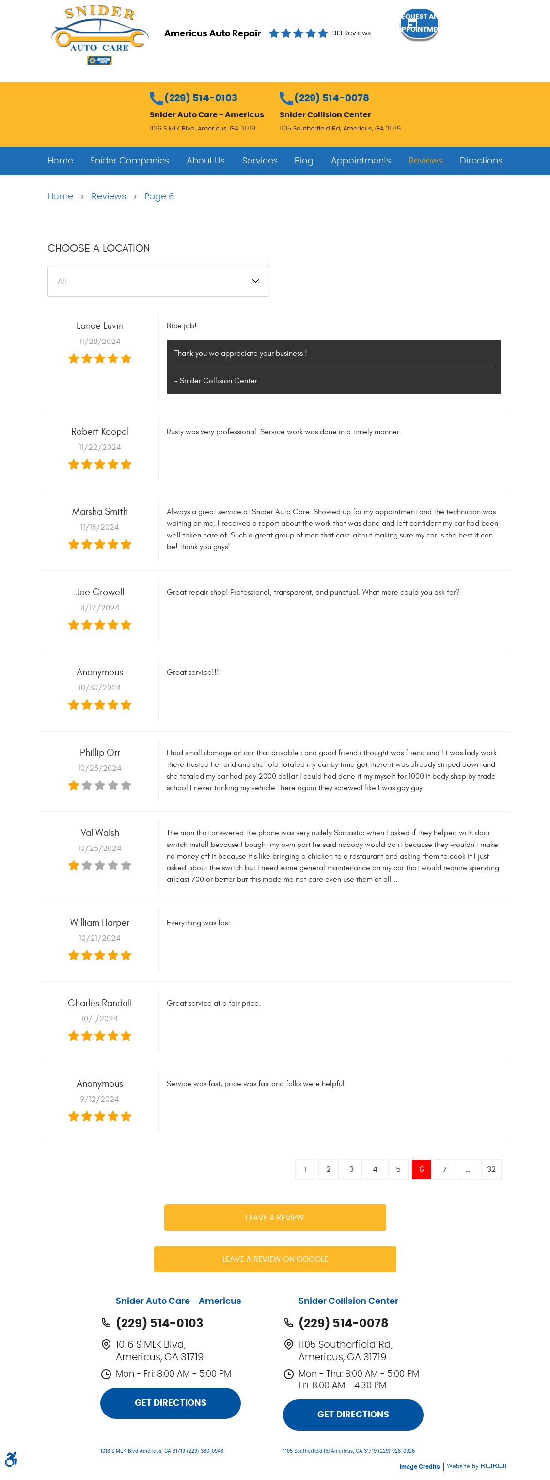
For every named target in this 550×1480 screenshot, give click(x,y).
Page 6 (159, 197)
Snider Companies (129, 161)
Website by (476, 1467)
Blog (304, 161)
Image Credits (420, 1467)
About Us (206, 161)
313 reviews (351, 33)
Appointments (361, 161)
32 (491, 1169)
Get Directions (170, 1403)
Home (60, 161)
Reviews (426, 161)
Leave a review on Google (275, 1259)
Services (260, 161)
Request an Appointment (452, 33)
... (468, 1169)
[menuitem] (60, 161)
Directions (481, 161)
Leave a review (275, 1217)
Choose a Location (98, 248)
